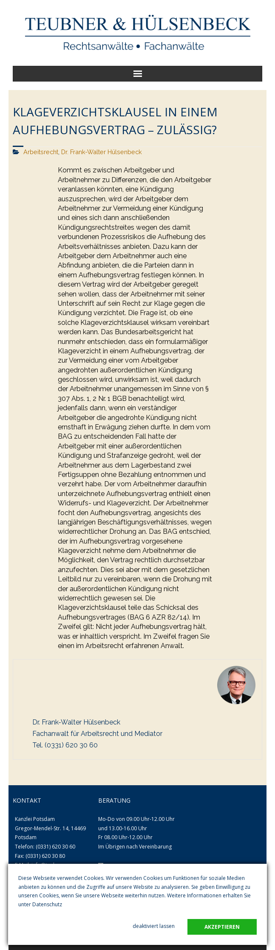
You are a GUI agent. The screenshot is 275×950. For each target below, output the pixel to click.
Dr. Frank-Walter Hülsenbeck (101, 151)
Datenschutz (47, 904)
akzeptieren (222, 926)
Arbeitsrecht (40, 151)
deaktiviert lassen (154, 926)
